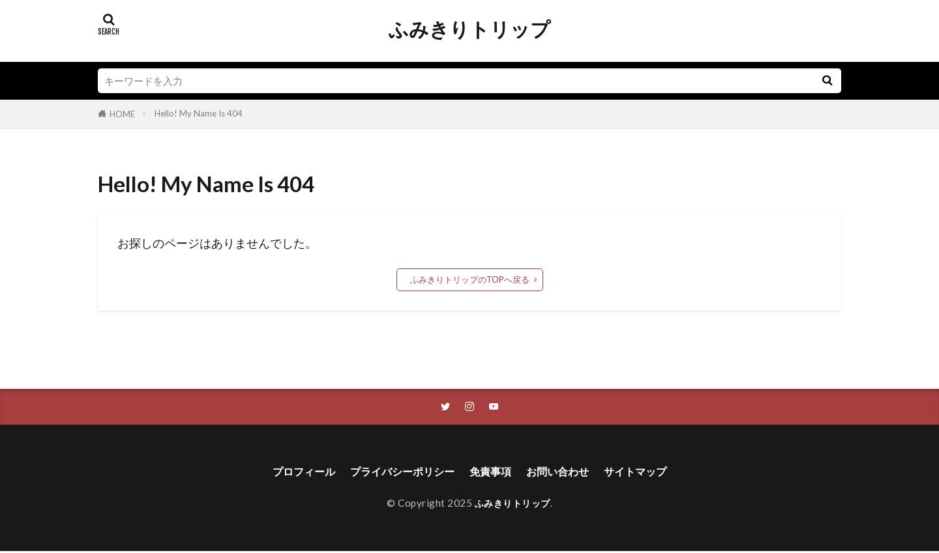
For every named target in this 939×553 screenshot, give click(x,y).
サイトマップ (652, 473)
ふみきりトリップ (469, 29)
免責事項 (493, 473)
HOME (122, 114)
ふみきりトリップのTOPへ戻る (469, 279)
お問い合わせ (566, 473)
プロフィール (287, 473)
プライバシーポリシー (396, 473)
